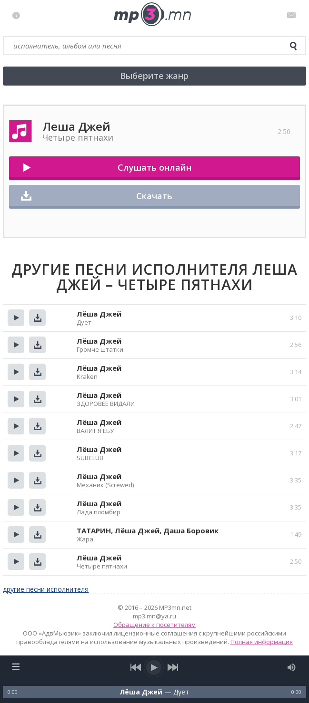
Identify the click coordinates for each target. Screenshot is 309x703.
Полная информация (261, 641)
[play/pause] (154, 667)
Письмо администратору (293, 15)
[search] (293, 46)
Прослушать (16, 317)
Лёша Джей (99, 313)
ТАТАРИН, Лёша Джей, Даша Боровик (148, 530)
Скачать (154, 196)
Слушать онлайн (154, 167)
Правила (18, 15)
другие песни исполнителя (46, 589)
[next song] (172, 667)
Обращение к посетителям (154, 624)
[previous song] (135, 667)
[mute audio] (292, 667)
